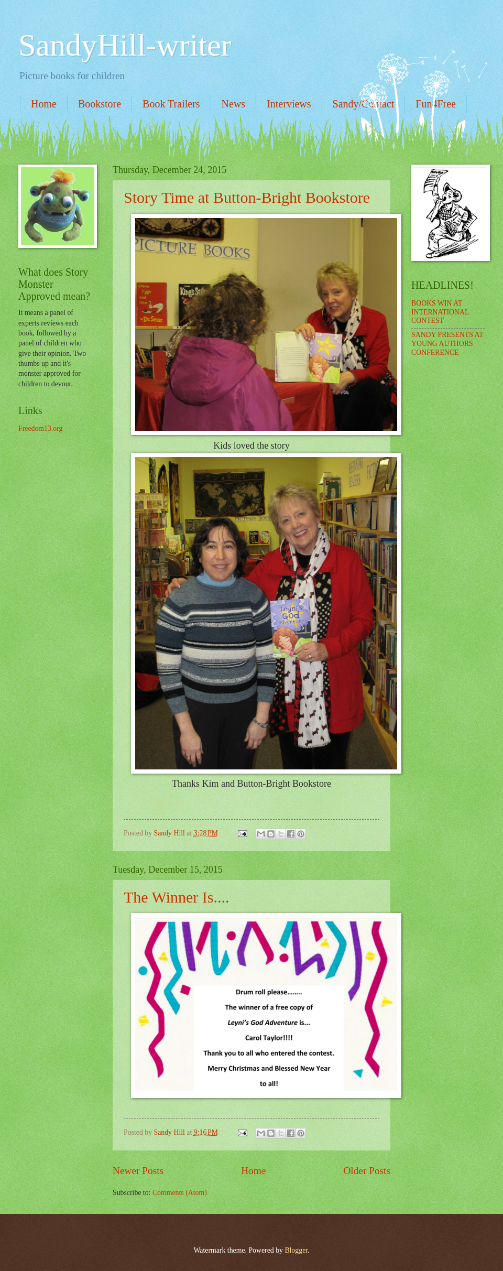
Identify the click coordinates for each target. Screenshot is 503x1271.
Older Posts (366, 1170)
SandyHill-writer (125, 45)
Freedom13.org (40, 428)
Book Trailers (171, 104)
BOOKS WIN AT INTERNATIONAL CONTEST (440, 311)
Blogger (296, 1250)
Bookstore (99, 104)
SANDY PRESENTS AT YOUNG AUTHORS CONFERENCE (447, 343)
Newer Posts (138, 1170)
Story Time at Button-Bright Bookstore (247, 197)
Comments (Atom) (179, 1193)
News (234, 104)
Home (44, 104)
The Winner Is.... (176, 897)
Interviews (289, 104)
